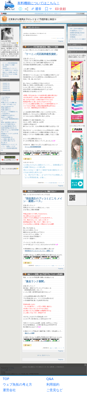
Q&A (50, 378)
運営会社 (9, 390)
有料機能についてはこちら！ (38, 3)
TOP (6, 378)
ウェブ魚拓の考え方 (17, 384)
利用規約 (52, 384)
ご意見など (54, 390)
